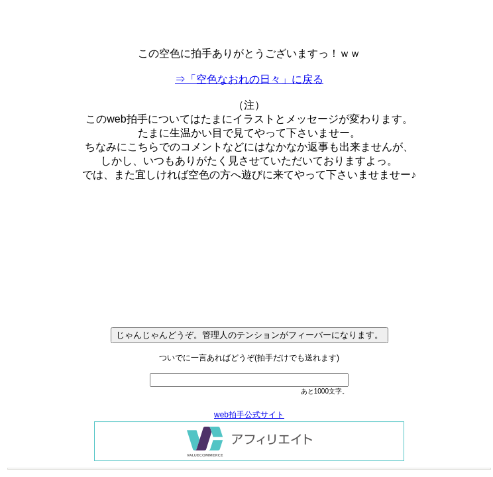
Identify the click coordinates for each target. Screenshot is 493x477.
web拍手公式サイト (249, 414)
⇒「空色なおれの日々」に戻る (249, 79)
